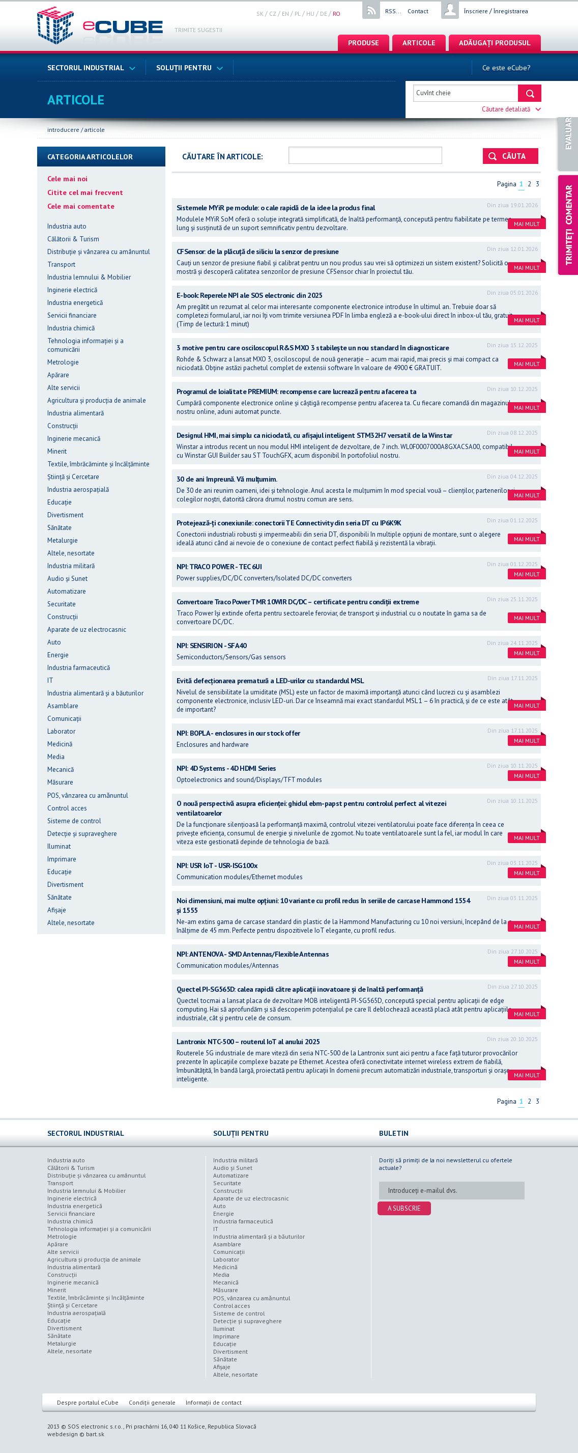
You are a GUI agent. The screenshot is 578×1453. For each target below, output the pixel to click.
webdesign (62, 1434)
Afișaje (56, 910)
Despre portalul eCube (88, 1402)
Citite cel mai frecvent (85, 192)
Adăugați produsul (495, 42)
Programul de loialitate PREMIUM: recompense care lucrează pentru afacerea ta (297, 391)
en (285, 13)
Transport (61, 264)
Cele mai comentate (80, 206)
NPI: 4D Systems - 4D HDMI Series (226, 768)
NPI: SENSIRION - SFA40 (212, 645)
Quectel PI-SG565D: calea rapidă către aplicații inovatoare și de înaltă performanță (300, 989)
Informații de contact (214, 1402)
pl (298, 13)
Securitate (61, 604)
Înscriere (476, 11)
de (323, 13)
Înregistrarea (511, 11)
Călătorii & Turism (73, 239)
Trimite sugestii (198, 30)
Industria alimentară (75, 413)
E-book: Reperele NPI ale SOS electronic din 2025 (249, 295)
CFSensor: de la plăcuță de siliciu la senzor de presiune (258, 251)
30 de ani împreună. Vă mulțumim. (227, 479)
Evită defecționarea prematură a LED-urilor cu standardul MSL (270, 680)
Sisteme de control (74, 821)
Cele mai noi (67, 178)
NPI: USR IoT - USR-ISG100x (217, 865)
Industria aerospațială (78, 489)
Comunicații (64, 718)
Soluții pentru (189, 67)
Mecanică (60, 769)
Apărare (58, 375)
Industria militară (71, 566)
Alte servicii (63, 387)
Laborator (61, 731)
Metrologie (63, 362)
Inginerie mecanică (73, 438)
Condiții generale (152, 1402)
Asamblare (62, 706)
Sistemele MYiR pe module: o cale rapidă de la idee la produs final (276, 207)
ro (336, 13)
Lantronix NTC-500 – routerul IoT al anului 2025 (248, 1041)
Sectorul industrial (91, 67)
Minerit (57, 451)
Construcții (62, 426)
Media (56, 756)
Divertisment (65, 515)
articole (419, 42)
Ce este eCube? (506, 67)
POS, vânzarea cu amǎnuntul (87, 795)
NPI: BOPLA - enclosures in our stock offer (238, 733)
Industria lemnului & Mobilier (89, 277)
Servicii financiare (72, 315)
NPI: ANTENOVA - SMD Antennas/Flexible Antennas (253, 954)
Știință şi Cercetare (73, 476)
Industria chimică (71, 328)
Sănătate (59, 527)
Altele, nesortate (71, 553)
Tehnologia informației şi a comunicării (99, 1229)
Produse (363, 42)
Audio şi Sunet (67, 578)
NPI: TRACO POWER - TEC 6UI (219, 566)
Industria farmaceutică (78, 667)
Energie (58, 655)
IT (50, 680)
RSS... (393, 11)
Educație (59, 502)
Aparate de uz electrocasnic (86, 629)
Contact (418, 11)
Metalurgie (62, 540)
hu (310, 13)
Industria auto (66, 226)
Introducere (63, 129)
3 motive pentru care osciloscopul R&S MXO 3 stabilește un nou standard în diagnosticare (313, 347)
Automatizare (66, 591)
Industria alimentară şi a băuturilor (95, 693)
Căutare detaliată (511, 109)
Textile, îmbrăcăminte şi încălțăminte (98, 464)
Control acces (67, 808)
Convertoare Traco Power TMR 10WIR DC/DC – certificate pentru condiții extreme (298, 601)
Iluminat (59, 846)
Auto (54, 642)
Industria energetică (75, 302)
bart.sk (95, 1434)
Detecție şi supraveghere (82, 833)
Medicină (59, 744)
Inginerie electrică (72, 290)
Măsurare (60, 782)
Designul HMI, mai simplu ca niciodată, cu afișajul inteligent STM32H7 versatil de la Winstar (314, 435)
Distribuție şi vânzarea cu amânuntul (98, 251)
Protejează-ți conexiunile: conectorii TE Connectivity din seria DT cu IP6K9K (289, 522)
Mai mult (530, 223)
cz (272, 13)
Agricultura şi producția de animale (96, 400)
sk (260, 13)
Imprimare (61, 859)
